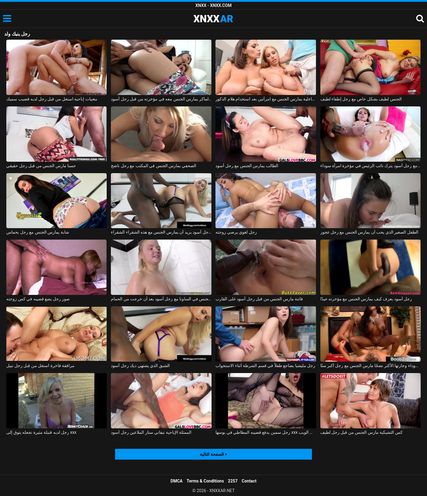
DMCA (177, 481)
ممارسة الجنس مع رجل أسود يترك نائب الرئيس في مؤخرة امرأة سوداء (370, 165)
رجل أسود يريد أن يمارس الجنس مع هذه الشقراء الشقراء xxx (161, 232)
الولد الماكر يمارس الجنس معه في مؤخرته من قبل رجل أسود (161, 98)
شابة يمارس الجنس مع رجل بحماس (37, 232)
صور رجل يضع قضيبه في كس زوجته (38, 298)
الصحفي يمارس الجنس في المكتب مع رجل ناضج (153, 165)
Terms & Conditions (205, 481)
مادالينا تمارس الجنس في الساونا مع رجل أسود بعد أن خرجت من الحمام (161, 298)
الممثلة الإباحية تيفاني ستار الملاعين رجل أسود (151, 432)
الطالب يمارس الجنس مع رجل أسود (246, 165)
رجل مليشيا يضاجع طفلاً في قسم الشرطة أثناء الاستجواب (265, 365)
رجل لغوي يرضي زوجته (236, 232)
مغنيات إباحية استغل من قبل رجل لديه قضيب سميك (51, 98)
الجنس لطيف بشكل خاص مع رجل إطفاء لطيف (361, 98)
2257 (233, 481)
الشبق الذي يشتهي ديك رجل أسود (140, 365)
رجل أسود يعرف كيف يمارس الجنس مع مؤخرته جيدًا (366, 298)
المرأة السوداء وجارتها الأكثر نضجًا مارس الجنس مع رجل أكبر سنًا (370, 365)
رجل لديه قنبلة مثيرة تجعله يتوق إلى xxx (41, 432)
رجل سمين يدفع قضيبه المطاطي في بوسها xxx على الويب (265, 432)
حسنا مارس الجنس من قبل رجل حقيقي (41, 165)
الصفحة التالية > (213, 454)
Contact (249, 481)
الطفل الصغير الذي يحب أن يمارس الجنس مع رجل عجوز (369, 232)
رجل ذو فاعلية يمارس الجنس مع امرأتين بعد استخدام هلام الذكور (265, 98)
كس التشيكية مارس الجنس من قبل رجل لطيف (361, 432)
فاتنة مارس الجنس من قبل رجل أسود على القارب (259, 298)
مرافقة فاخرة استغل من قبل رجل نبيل (40, 365)
